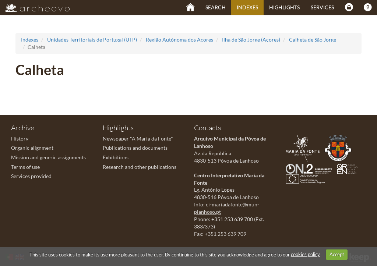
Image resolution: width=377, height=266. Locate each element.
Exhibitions (115, 157)
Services (322, 7)
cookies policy (305, 254)
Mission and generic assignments (48, 157)
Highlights (284, 7)
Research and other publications (139, 167)
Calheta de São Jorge (312, 39)
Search (215, 7)
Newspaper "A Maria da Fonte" (138, 138)
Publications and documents (135, 148)
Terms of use (25, 167)
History (19, 138)
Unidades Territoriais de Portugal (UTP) (92, 39)
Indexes (247, 7)
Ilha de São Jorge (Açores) (251, 39)
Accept (337, 254)
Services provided (31, 176)
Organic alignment (32, 148)
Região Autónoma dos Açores (179, 39)
